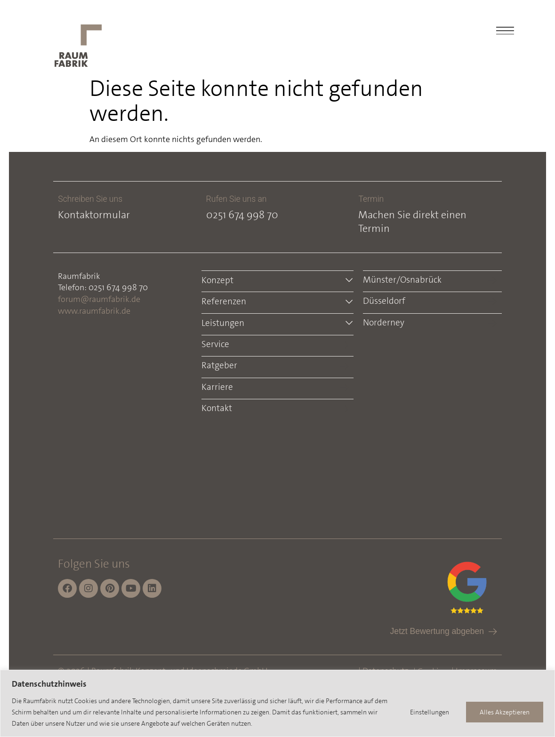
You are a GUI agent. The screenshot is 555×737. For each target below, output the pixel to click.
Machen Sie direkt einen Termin (412, 221)
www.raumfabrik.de (94, 311)
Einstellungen (429, 712)
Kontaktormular (94, 215)
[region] (277, 703)
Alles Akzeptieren (505, 712)
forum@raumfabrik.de (99, 299)
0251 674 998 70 (242, 215)
